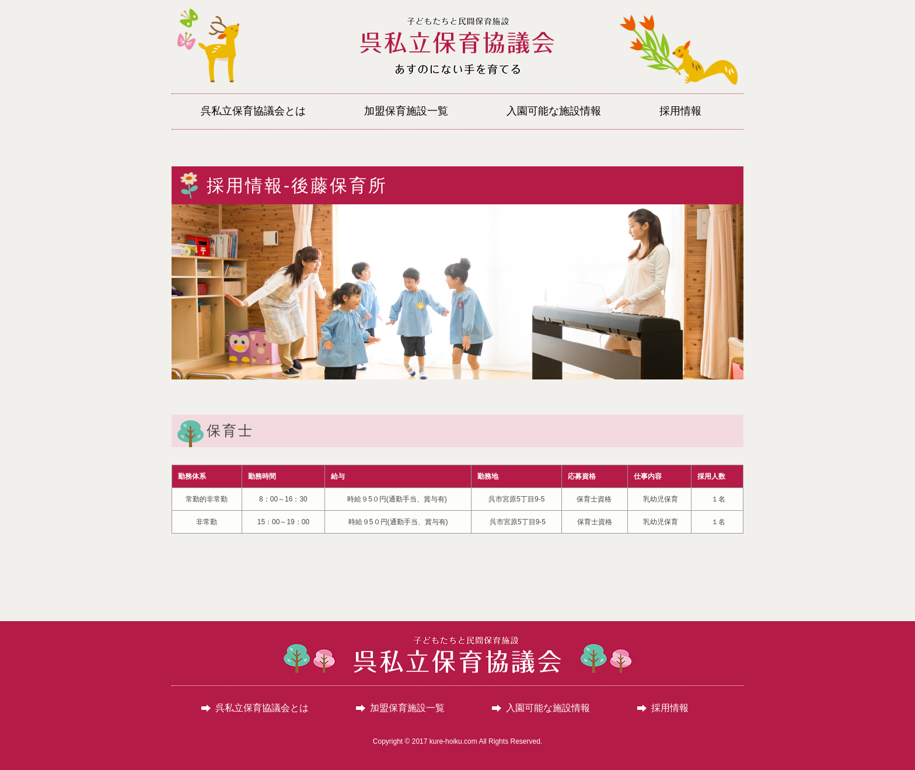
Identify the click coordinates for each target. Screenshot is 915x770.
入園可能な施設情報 (548, 708)
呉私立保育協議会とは (262, 708)
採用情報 (670, 708)
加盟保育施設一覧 (407, 708)
